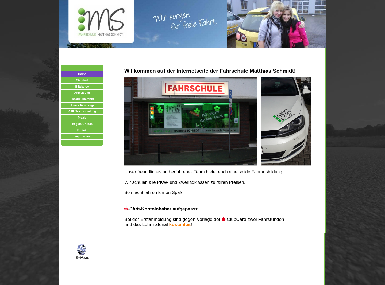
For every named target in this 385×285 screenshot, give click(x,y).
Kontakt (82, 130)
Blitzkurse (82, 86)
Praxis (82, 117)
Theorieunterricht (82, 98)
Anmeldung (82, 92)
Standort (82, 80)
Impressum (82, 136)
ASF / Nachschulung (82, 111)
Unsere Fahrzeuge (82, 105)
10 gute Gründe (82, 124)
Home (82, 74)
